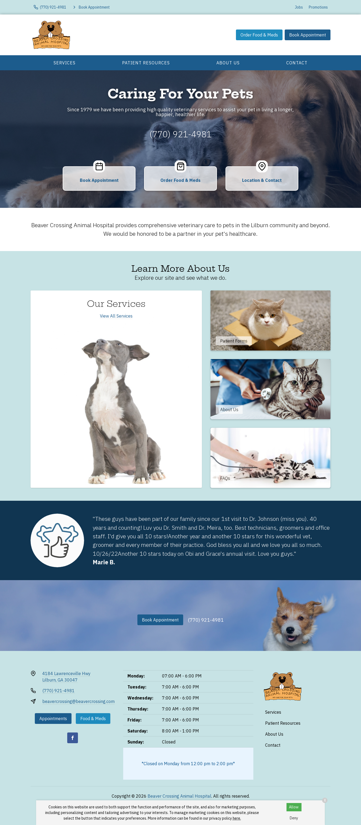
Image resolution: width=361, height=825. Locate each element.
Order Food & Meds (259, 35)
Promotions (318, 7)
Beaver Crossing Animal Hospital (179, 796)
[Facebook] (72, 737)
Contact (296, 62)
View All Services (116, 316)
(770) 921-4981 (180, 134)
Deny (294, 818)
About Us (228, 62)
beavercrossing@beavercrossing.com (78, 701)
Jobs (299, 7)
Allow (294, 807)
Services (65, 62)
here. (237, 818)
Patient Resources (146, 62)
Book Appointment (307, 35)
